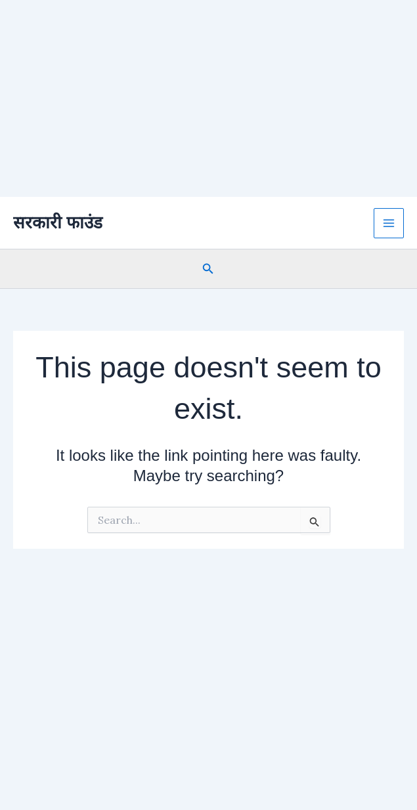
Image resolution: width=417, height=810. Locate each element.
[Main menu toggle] (389, 223)
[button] (208, 269)
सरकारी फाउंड (57, 222)
